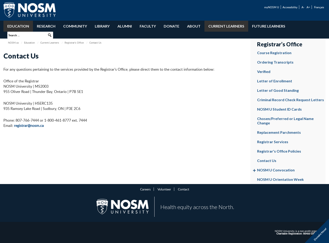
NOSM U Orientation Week (280, 179)
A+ (308, 7)
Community (75, 26)
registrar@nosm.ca (29, 125)
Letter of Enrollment (274, 81)
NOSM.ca (13, 42)
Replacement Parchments (279, 132)
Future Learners (268, 26)
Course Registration (274, 52)
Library (102, 26)
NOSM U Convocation (276, 170)
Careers (145, 189)
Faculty (148, 26)
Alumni (124, 26)
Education (18, 26)
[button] (49, 35)
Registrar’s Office (74, 42)
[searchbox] (30, 35)
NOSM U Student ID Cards (279, 109)
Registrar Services (272, 142)
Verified (263, 71)
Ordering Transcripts (275, 62)
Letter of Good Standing (278, 90)
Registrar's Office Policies (279, 151)
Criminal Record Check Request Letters (290, 100)
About (194, 26)
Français (319, 7)
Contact (183, 189)
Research (46, 26)
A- (303, 7)
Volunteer (164, 189)
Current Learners (226, 26)
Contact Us (266, 160)
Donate (171, 26)
